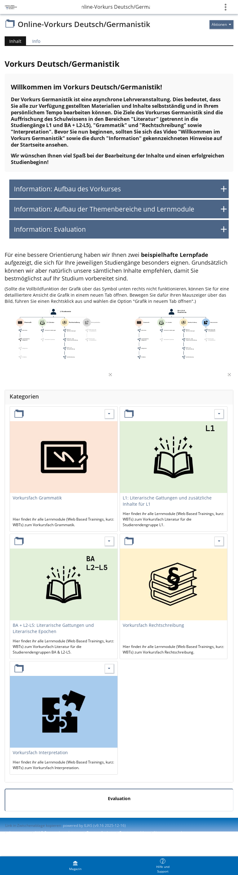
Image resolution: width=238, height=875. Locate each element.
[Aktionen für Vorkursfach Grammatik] (109, 413)
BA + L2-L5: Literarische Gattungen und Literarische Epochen (53, 628)
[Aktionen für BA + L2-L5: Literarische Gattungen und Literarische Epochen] (109, 541)
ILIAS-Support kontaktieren (58, 832)
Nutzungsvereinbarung (173, 832)
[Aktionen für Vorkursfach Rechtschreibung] (218, 541)
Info (36, 41)
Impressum (19, 832)
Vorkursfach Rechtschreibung (153, 625)
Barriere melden (133, 832)
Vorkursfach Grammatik (37, 498)
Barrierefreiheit (99, 832)
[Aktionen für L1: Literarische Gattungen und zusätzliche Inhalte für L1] (218, 413)
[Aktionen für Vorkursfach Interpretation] (109, 668)
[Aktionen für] (221, 24)
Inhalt (15, 41)
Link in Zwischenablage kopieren (33, 825)
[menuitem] (75, 865)
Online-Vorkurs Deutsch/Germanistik (116, 6)
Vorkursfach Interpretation (40, 752)
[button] (119, 189)
